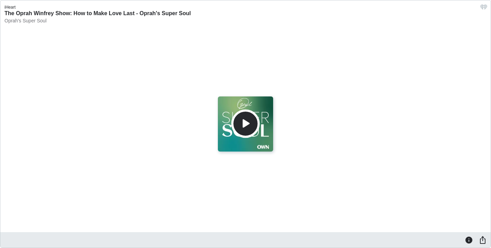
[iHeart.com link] (483, 9)
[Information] (469, 240)
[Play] (245, 124)
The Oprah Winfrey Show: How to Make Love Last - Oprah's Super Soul (97, 13)
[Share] (483, 240)
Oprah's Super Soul (25, 20)
